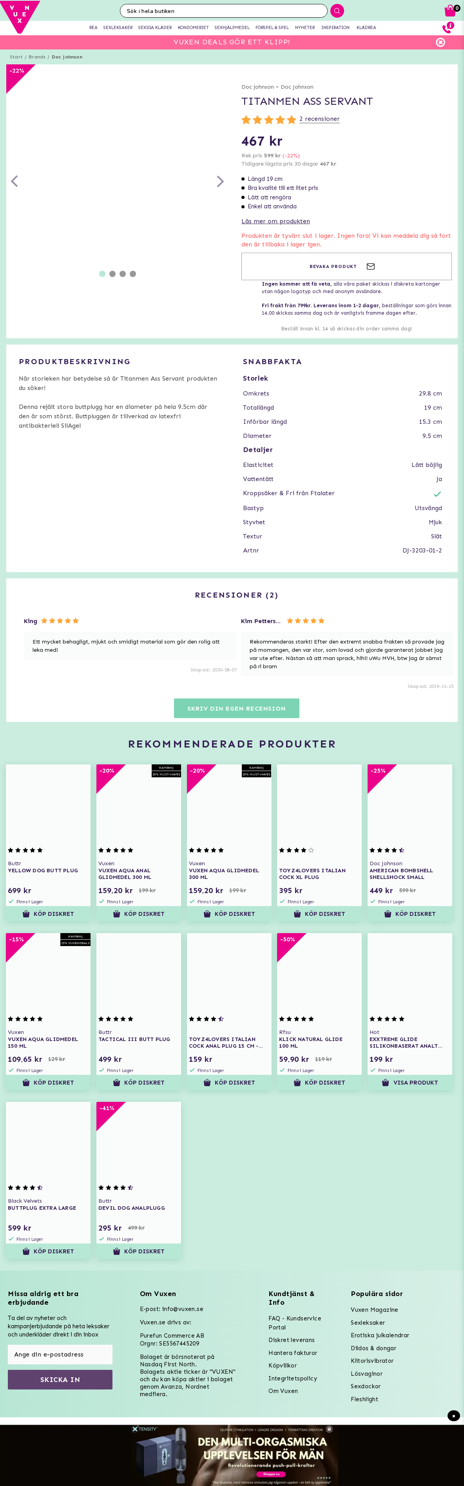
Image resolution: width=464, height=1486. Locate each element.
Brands (37, 57)
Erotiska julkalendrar (380, 1335)
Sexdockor (366, 1386)
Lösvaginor (366, 1373)
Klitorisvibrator (372, 1360)
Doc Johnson (297, 87)
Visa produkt (410, 1082)
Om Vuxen (283, 1391)
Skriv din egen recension (236, 708)
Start (16, 57)
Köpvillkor (282, 1365)
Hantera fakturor (292, 1353)
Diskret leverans (291, 1340)
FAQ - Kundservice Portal (294, 1323)
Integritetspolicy (292, 1378)
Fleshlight (364, 1399)
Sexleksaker (368, 1322)
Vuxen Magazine (375, 1309)
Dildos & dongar (373, 1348)
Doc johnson (67, 57)
